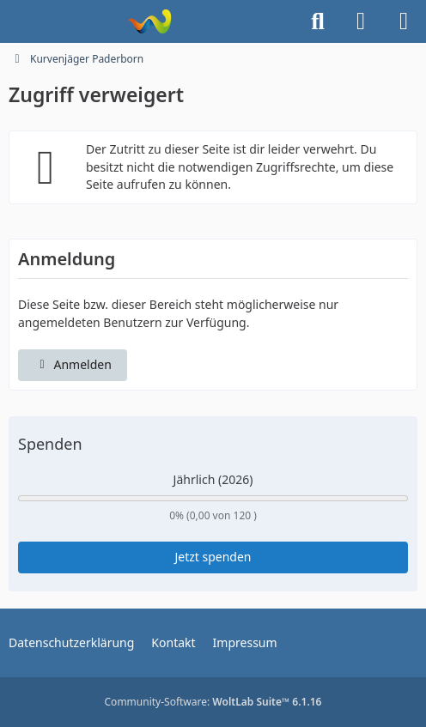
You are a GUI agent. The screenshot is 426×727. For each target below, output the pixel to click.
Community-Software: (213, 701)
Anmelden (72, 364)
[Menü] (403, 21)
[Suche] (318, 21)
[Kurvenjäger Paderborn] (149, 21)
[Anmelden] (361, 21)
